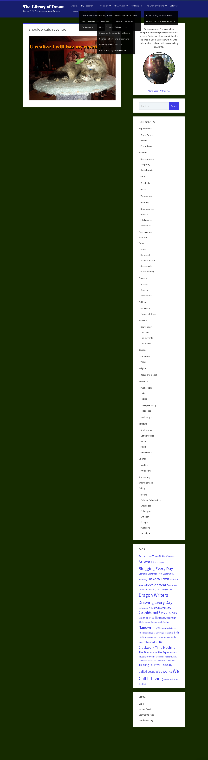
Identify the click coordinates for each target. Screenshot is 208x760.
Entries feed (145, 709)
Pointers (143, 277)
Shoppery (145, 164)
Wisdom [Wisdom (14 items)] (166, 680)
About (75, 6)
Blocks (144, 494)
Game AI (145, 214)
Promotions (146, 146)
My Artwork (119, 6)
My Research (87, 6)
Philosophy (146, 470)
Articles (144, 284)
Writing (142, 488)
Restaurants (146, 452)
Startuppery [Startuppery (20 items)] (165, 637)
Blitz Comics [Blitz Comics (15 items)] (159, 562)
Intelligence (146, 220)
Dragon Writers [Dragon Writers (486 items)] (153, 595)
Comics (142, 189)
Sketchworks (147, 170)
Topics (144, 398)
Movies (144, 441)
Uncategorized (146, 482)
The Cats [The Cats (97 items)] (150, 642)
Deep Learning (149, 405)
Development (147, 208)
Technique (145, 533)
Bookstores (146, 430)
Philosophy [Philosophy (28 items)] (163, 628)
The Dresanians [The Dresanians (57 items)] (148, 652)
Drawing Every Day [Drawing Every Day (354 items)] (155, 602)
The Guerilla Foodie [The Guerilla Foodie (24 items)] (161, 656)
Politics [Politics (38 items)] (143, 632)
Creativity (145, 183)
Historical (145, 254)
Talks (143, 393)
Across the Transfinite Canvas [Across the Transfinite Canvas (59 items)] (157, 556)
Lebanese (145, 356)
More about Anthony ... (159, 90)
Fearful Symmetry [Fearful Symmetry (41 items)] (161, 607)
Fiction (142, 243)
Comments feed (146, 714)
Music (143, 446)
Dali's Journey (147, 159)
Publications (146, 387)
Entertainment (145, 231)
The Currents (147, 337)
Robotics (147, 410)
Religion (142, 368)
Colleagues (146, 511)
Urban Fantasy (147, 271)
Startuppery (146, 326)
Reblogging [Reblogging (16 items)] (151, 633)
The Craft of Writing (155, 6)
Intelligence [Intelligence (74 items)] (157, 618)
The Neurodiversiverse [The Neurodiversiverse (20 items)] (165, 660)
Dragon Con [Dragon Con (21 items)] (167, 589)
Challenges (146, 505)
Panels (144, 140)
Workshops (146, 417)
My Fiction (103, 6)
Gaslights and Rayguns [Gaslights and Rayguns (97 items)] (155, 612)
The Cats (145, 332)
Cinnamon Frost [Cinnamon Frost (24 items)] (155, 573)
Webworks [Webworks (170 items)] (164, 671)
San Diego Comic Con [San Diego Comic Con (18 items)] (164, 633)
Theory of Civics (148, 313)
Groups (144, 522)
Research (143, 381)
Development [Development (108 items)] (156, 585)
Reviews (86, 11)
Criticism (145, 516)
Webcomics (146, 196)
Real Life (143, 320)
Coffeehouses (147, 435)
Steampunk (146, 266)
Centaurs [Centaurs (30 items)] (143, 573)
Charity (142, 176)
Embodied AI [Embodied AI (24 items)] (144, 608)
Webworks (146, 225)
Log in (141, 703)
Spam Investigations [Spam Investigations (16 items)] (152, 637)
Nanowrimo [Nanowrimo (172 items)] (148, 627)
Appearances (145, 128)
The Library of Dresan (43, 7)
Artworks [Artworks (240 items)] (146, 561)
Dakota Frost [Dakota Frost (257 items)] (158, 579)
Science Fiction (148, 260)
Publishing (145, 527)
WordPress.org (146, 720)
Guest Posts (147, 135)
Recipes (96, 11)
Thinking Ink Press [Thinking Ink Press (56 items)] (150, 665)
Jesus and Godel (149, 374)
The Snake (146, 343)
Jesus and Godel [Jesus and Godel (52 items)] (159, 622)
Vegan (144, 361)
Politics (142, 301)
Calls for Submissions (151, 500)
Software (174, 6)
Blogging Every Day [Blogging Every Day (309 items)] (156, 568)
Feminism (145, 308)
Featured (143, 237)
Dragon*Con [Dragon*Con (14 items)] (157, 590)
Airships (144, 465)
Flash (143, 249)
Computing (144, 202)
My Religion (136, 6)
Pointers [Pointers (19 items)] (172, 628)
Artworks (143, 152)
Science (75, 11)
